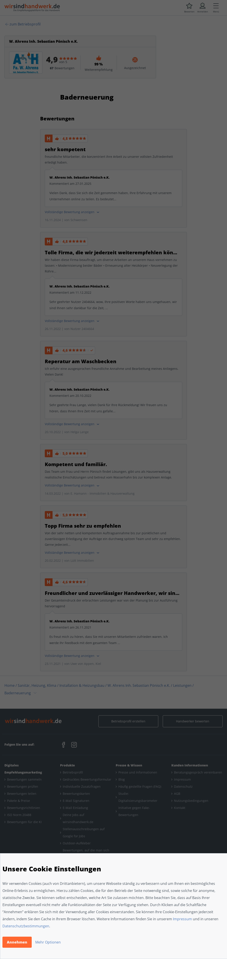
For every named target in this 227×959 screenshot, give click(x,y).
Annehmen (17, 942)
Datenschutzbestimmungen (25, 926)
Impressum (182, 919)
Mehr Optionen (48, 942)
